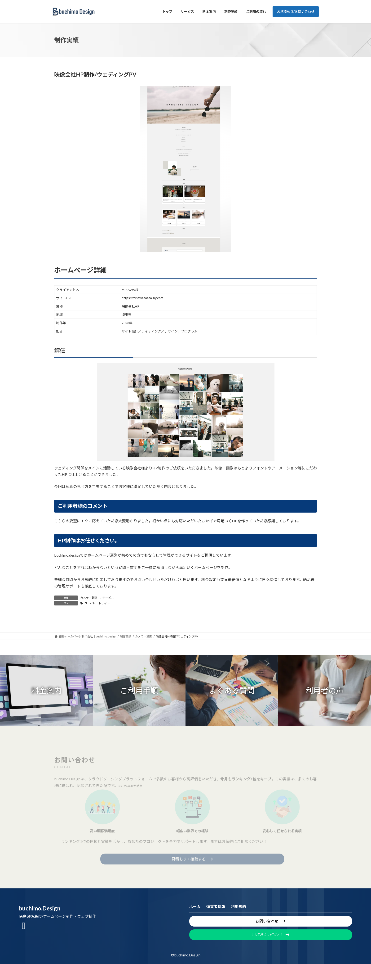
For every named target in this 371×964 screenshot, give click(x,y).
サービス (108, 598)
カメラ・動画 (88, 598)
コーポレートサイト (97, 603)
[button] (46, 690)
